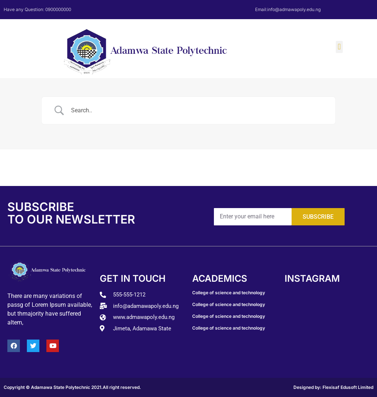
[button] (339, 47)
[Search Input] (198, 110)
